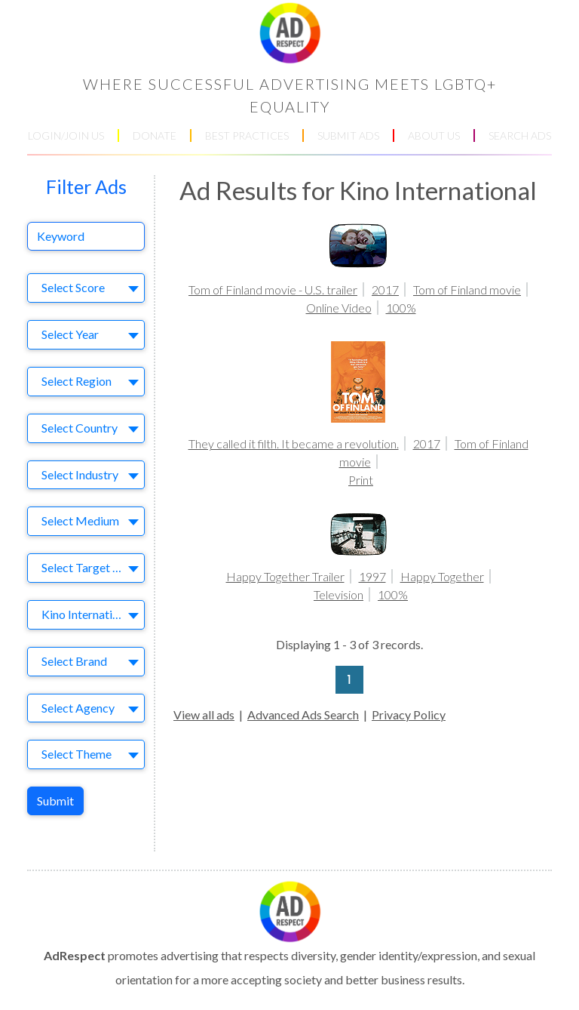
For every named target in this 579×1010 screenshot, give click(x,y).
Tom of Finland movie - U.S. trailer (272, 289)
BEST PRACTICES (247, 135)
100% (401, 307)
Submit (55, 800)
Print (360, 480)
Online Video (339, 307)
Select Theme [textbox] (76, 754)
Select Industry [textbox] (79, 474)
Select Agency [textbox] (78, 708)
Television (338, 594)
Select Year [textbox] (70, 334)
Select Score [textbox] (73, 287)
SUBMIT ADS (348, 135)
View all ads (203, 714)
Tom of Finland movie (467, 289)
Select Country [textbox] (79, 427)
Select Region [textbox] (76, 381)
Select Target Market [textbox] (88, 567)
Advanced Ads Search (303, 714)
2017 (385, 289)
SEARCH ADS (520, 135)
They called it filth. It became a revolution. (293, 443)
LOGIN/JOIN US (66, 135)
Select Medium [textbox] (80, 520)
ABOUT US (434, 135)
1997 (372, 576)
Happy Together (442, 576)
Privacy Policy (409, 714)
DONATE (154, 135)
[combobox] (86, 288)
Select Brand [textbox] (74, 661)
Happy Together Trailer (285, 576)
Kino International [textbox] (87, 614)
